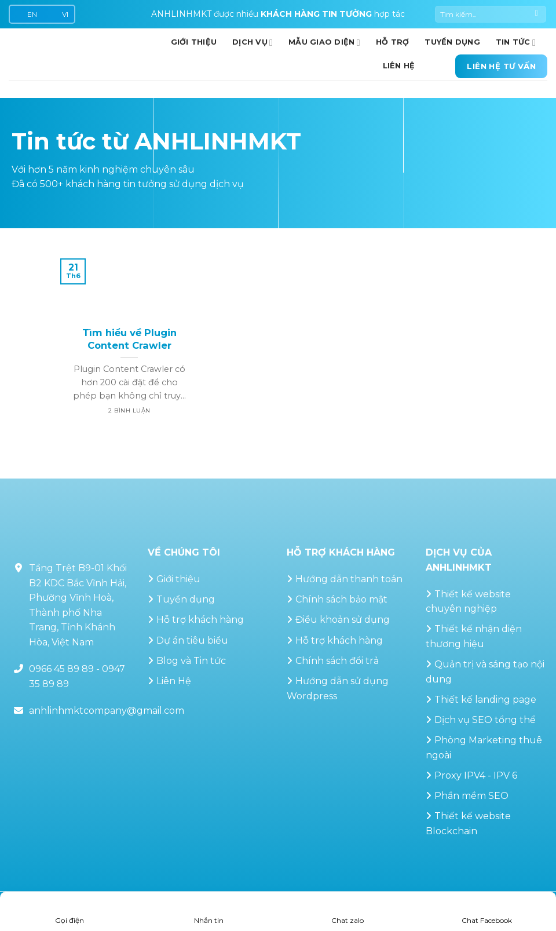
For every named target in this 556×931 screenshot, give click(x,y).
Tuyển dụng (452, 42)
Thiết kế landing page (485, 699)
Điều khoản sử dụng (342, 619)
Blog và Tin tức (191, 660)
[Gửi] (536, 14)
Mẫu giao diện (324, 42)
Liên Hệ (173, 681)
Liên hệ (399, 65)
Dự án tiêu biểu (192, 640)
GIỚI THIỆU (194, 42)
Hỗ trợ (392, 42)
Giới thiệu (178, 579)
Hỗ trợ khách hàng (200, 619)
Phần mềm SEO (471, 795)
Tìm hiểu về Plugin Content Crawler (129, 339)
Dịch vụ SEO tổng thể (485, 719)
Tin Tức (516, 42)
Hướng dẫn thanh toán (349, 579)
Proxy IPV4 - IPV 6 (475, 775)
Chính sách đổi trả (337, 660)
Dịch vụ (252, 42)
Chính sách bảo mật (341, 599)
